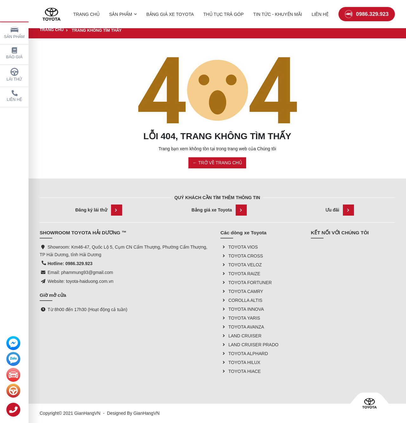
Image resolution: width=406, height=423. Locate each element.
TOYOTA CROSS (241, 255)
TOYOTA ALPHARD (244, 353)
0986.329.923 (367, 11)
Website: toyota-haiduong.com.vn (81, 281)
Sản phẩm (14, 32)
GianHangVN (147, 413)
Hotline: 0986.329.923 (70, 263)
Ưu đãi (339, 210)
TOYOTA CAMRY (241, 291)
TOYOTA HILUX (240, 362)
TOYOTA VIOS (239, 247)
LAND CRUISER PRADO (249, 344)
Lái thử (14, 74)
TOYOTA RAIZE (240, 273)
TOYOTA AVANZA (242, 326)
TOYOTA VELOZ (241, 264)
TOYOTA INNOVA (242, 309)
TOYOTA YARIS (240, 318)
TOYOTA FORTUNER (246, 282)
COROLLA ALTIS (241, 300)
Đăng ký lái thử (98, 210)
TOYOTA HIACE (240, 371)
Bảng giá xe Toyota (219, 210)
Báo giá (14, 53)
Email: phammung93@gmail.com (80, 272)
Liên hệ (14, 96)
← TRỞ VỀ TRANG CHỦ (217, 162)
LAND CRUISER (240, 335)
